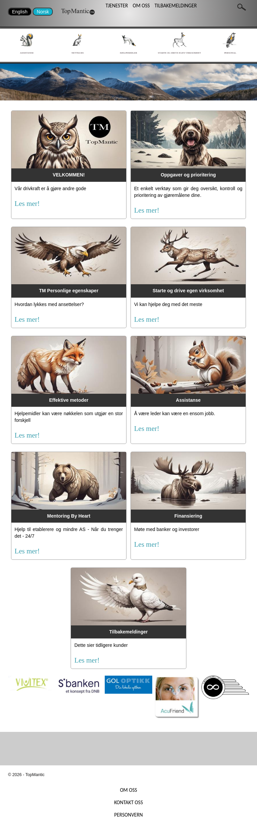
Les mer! (27, 204)
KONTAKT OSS (128, 802)
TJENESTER (116, 5)
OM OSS (141, 5)
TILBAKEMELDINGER (176, 5)
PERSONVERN (128, 815)
